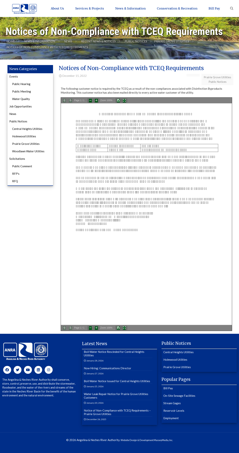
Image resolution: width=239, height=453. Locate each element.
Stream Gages (172, 403)
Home (11, 41)
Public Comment (22, 166)
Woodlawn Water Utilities (28, 151)
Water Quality (21, 99)
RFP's (15, 173)
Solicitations (17, 158)
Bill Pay (168, 388)
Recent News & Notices (98, 41)
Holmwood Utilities (24, 136)
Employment (171, 418)
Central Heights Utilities (27, 128)
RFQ (15, 181)
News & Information (39, 41)
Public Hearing (21, 84)
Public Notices (136, 41)
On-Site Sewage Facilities (179, 395)
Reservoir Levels (173, 410)
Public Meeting (21, 91)
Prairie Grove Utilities (171, 41)
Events (13, 76)
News (68, 41)
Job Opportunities (20, 106)
